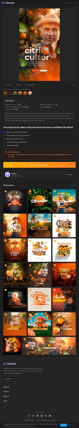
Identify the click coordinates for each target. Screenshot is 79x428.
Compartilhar (30, 85)
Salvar (19, 85)
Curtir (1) (8, 85)
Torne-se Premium (39, 165)
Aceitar (64, 425)
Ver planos (10, 379)
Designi (14, 173)
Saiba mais (71, 425)
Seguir (69, 174)
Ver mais (73, 185)
